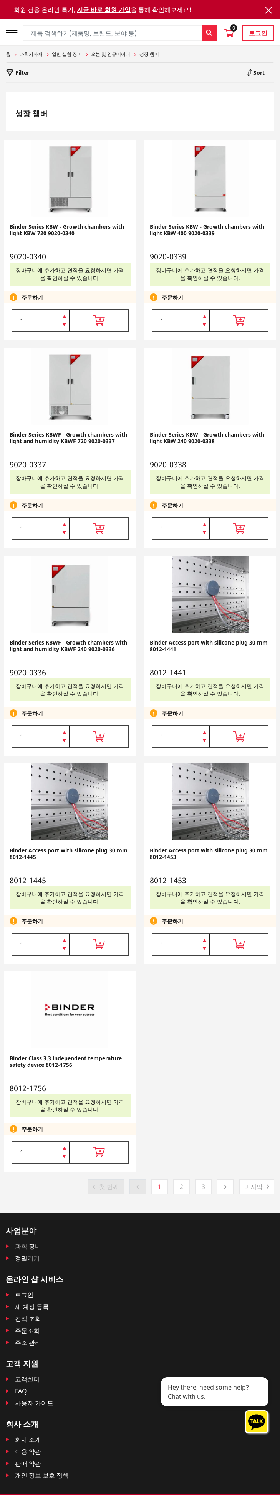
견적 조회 (28, 1318)
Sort (258, 72)
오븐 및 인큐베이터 (110, 54)
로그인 (258, 33)
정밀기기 (27, 1258)
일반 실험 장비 (67, 54)
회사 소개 (28, 1439)
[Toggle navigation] (14, 31)
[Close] (268, 10)
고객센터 (27, 1379)
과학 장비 (28, 1246)
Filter (21, 72)
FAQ (21, 1391)
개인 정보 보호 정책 (42, 1475)
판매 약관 (28, 1463)
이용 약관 (28, 1451)
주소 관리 (28, 1342)
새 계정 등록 (32, 1306)
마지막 (253, 1186)
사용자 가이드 (34, 1403)
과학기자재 (31, 54)
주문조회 (27, 1330)
